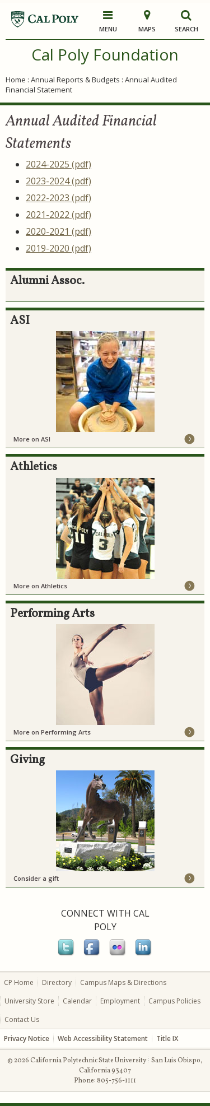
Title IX (167, 1038)
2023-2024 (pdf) (58, 181)
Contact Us (21, 1019)
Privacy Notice (26, 1038)
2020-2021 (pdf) (58, 231)
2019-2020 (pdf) (58, 248)
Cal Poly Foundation (105, 54)
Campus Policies (174, 1001)
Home (16, 80)
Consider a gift (36, 878)
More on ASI (31, 439)
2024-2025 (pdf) (58, 164)
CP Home (19, 982)
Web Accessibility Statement (103, 1038)
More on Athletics (40, 586)
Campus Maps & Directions (123, 982)
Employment (120, 1001)
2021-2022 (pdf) (58, 214)
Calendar (77, 1001)
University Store (29, 1001)
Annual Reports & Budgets (75, 80)
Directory (57, 982)
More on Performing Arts (52, 732)
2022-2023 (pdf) (58, 198)
